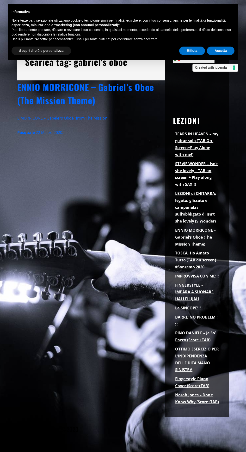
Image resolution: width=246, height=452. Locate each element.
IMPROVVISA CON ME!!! (197, 276)
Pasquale (26, 132)
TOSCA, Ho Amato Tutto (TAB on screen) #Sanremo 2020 (195, 260)
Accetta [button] (221, 51)
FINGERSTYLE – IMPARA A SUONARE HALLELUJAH (194, 292)
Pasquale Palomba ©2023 (47, 429)
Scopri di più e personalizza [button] (41, 51)
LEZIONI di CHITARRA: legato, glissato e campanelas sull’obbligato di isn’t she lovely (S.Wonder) (195, 207)
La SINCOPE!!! (188, 308)
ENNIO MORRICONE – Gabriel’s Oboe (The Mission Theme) (85, 93)
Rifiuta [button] (192, 51)
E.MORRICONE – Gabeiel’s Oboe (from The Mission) (63, 118)
